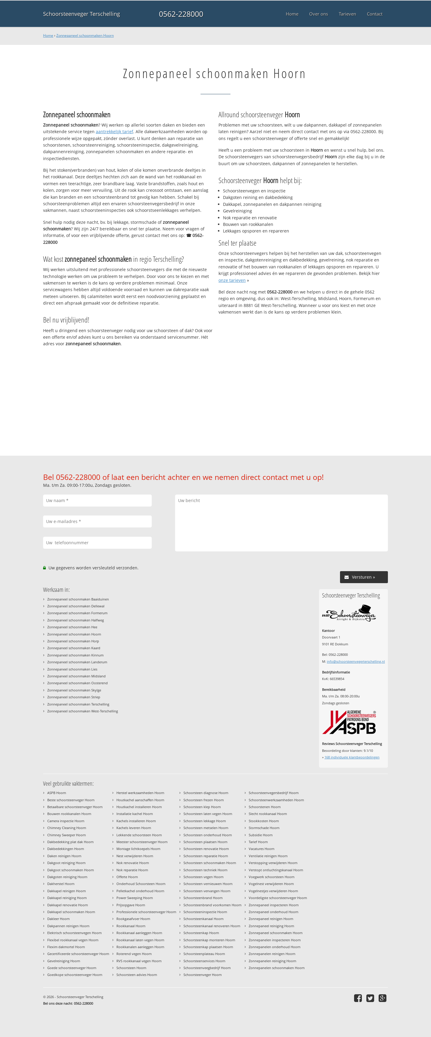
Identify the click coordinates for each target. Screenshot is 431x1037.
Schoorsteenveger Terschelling (81, 13)
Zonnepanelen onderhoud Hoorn (275, 947)
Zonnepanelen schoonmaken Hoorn (277, 967)
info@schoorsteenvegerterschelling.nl (356, 661)
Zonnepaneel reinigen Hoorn (271, 918)
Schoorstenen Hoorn (265, 807)
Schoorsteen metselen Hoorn (205, 827)
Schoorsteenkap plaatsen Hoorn (208, 947)
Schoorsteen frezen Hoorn (203, 800)
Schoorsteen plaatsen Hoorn (205, 842)
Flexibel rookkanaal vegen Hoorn (72, 940)
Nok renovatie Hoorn (132, 862)
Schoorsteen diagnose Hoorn (205, 792)
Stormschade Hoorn (264, 827)
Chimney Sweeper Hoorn (66, 835)
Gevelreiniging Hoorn (63, 961)
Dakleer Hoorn (58, 918)
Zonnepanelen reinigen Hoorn (272, 953)
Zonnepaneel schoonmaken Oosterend (77, 683)
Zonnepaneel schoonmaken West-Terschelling (82, 711)
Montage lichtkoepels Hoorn (138, 848)
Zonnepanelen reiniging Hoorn (272, 961)
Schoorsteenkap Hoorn (201, 932)
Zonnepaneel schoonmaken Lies (72, 669)
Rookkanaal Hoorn (130, 926)
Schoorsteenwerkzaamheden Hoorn (276, 800)
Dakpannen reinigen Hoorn (68, 926)
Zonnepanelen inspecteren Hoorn (275, 940)
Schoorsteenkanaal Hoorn (203, 918)
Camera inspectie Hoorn (65, 821)
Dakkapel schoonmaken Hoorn (71, 912)
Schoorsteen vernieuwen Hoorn (208, 883)
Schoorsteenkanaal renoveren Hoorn (211, 926)
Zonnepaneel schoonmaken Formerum (77, 613)
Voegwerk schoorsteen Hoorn (272, 877)
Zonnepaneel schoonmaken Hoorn (85, 35)
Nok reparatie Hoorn (132, 870)
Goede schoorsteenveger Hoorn (71, 967)
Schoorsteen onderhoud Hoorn (207, 835)
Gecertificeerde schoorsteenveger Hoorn (78, 953)
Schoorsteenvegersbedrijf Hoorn (274, 792)
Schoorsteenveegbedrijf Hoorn (207, 967)
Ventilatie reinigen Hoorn (268, 856)
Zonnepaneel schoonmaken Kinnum (75, 655)
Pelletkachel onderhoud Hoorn (140, 891)
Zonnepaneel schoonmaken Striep (73, 697)
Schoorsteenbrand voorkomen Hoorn (212, 905)
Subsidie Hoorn (261, 835)
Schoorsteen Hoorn (131, 967)
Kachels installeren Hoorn (136, 821)
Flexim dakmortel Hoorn (66, 947)
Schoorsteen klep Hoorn (202, 807)
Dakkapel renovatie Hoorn (67, 905)
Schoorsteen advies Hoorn (136, 974)
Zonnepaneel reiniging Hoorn (271, 926)
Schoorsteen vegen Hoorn (203, 877)
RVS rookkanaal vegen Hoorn (139, 961)
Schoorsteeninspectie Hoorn (205, 912)
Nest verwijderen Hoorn (134, 856)
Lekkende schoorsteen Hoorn (139, 835)
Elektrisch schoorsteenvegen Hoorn (74, 932)
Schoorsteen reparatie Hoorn (205, 856)
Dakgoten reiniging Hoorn (67, 877)
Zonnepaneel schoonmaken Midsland (76, 676)
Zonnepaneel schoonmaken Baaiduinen (78, 599)
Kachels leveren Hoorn (133, 827)
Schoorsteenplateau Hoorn (204, 953)
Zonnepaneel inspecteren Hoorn (274, 905)
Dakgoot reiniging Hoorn (66, 862)
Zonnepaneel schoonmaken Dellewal (75, 606)
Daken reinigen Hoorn (64, 856)
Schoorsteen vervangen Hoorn (206, 891)
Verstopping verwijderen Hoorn (273, 862)
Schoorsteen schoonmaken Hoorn (209, 862)
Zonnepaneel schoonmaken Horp (73, 641)
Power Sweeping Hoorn (134, 897)
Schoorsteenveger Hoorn (202, 974)
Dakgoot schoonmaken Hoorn (70, 870)
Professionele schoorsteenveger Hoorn (146, 912)
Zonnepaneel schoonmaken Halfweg (75, 620)
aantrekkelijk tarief (114, 131)
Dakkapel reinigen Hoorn (66, 891)
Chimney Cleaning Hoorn (66, 827)
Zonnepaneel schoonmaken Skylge (74, 690)
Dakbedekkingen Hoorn (65, 848)
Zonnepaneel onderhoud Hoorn (273, 912)
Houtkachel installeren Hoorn (139, 807)
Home (48, 35)
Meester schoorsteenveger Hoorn (142, 842)
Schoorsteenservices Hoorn (204, 961)
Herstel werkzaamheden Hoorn (140, 792)
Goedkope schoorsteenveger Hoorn (74, 974)
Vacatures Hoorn (261, 848)
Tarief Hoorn (258, 842)
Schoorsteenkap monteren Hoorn (209, 940)
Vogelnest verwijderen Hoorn (271, 883)
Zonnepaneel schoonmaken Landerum (77, 662)
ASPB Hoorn (56, 792)
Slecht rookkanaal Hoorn (268, 813)
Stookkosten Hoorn (264, 821)
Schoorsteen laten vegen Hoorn (207, 813)
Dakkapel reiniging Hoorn (67, 897)
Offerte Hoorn (127, 877)
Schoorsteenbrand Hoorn (203, 897)
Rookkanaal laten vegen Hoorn (140, 940)
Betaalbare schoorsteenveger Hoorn (75, 807)
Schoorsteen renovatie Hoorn (206, 848)
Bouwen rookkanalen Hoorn (69, 813)
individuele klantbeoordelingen (352, 757)
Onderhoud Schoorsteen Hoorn (141, 883)
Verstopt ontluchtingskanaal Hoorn (276, 870)
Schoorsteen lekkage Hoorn (204, 821)
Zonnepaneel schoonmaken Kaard (73, 648)
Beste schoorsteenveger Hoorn (71, 800)
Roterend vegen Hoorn (134, 953)
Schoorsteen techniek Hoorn (205, 870)
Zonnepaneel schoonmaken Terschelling (78, 704)
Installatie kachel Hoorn (134, 813)
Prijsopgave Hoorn (130, 905)
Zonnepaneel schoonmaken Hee (72, 627)
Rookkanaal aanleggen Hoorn (139, 932)
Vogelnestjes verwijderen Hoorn (273, 891)
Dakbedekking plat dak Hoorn (70, 842)
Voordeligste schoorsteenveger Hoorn (278, 897)
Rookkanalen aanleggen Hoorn (140, 947)
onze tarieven (232, 280)
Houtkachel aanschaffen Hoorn (140, 800)
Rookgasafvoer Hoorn (133, 918)
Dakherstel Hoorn (61, 883)
